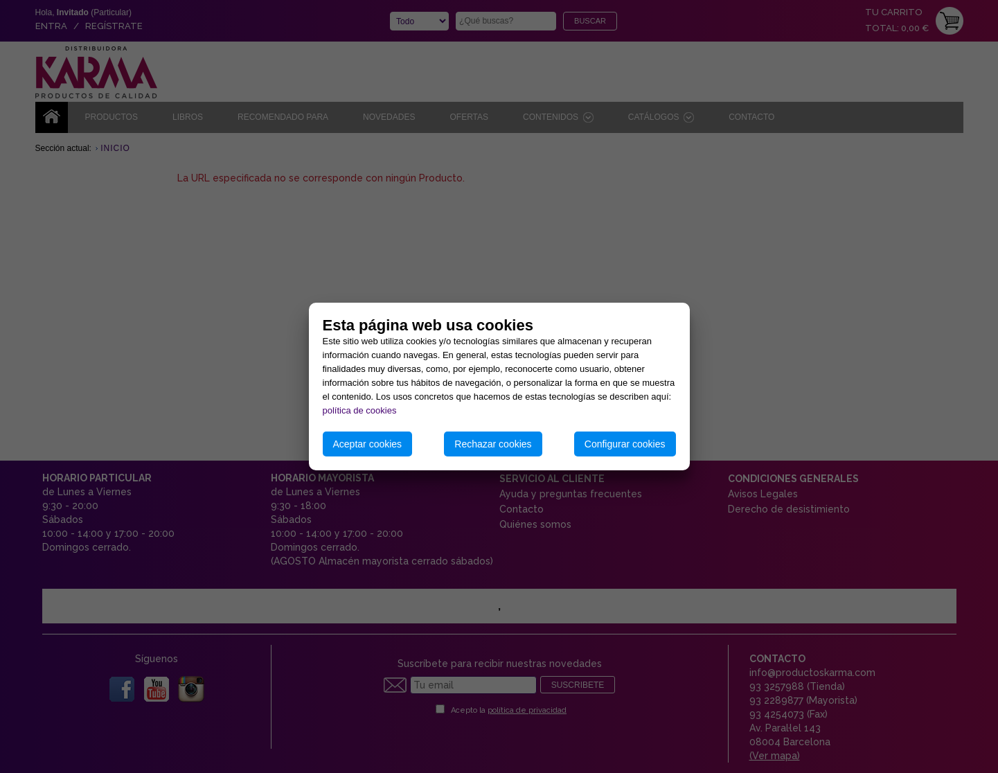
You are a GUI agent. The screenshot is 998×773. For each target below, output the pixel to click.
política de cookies (360, 410)
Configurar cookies (625, 444)
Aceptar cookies (367, 444)
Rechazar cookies (492, 444)
